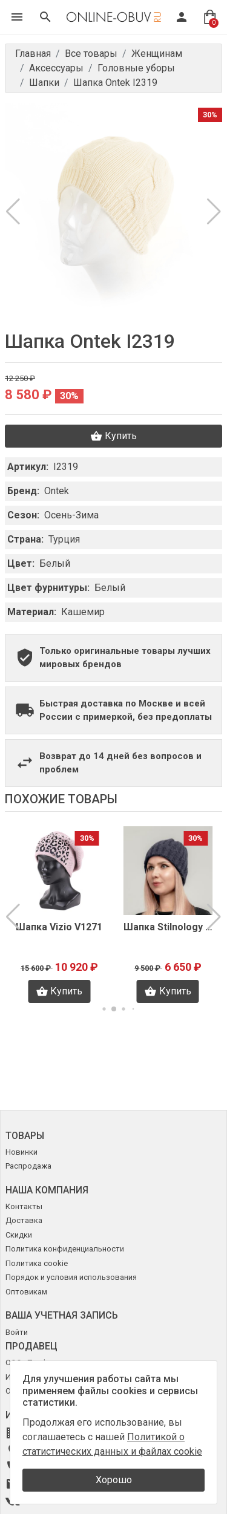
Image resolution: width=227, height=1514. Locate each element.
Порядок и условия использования (71, 1277)
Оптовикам (26, 1291)
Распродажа (28, 1165)
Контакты (23, 1206)
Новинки (21, 1152)
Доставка (23, 1220)
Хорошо (114, 1480)
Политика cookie (36, 1263)
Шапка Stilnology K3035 (168, 927)
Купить (113, 436)
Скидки (18, 1234)
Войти (16, 1332)
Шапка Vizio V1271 (59, 927)
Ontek (56, 491)
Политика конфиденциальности (64, 1248)
